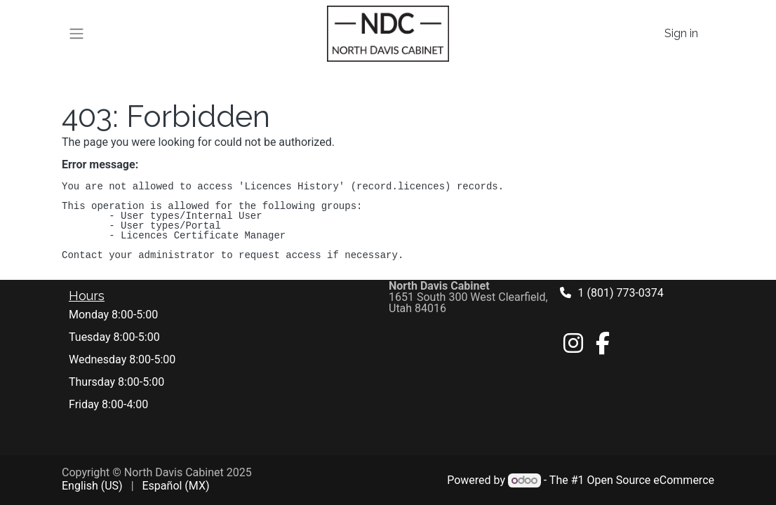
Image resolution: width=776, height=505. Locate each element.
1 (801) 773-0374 (621, 292)
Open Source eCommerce (650, 480)
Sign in (681, 33)
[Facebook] (603, 343)
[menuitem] (92, 486)
